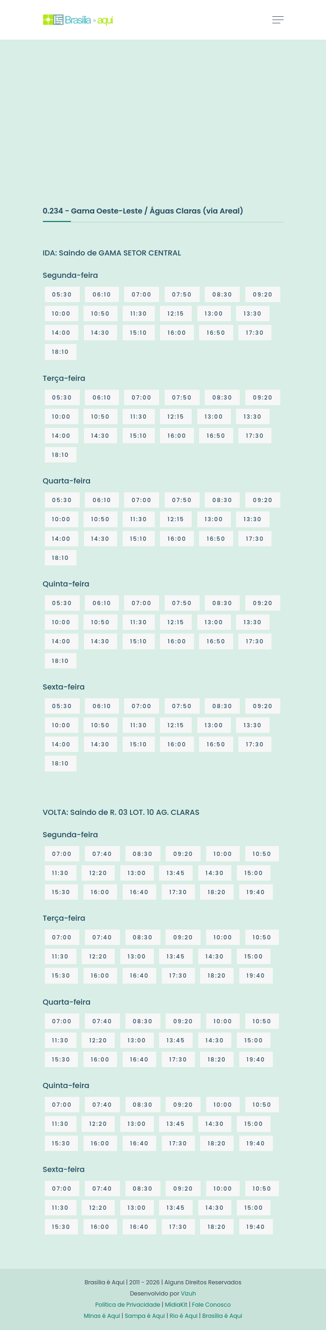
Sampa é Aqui (145, 1316)
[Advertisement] (113, 132)
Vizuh (188, 1293)
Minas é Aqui (102, 1316)
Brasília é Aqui (222, 1316)
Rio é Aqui (184, 1316)
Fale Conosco (211, 1305)
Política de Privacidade (127, 1305)
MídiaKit (176, 1305)
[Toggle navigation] (278, 19)
